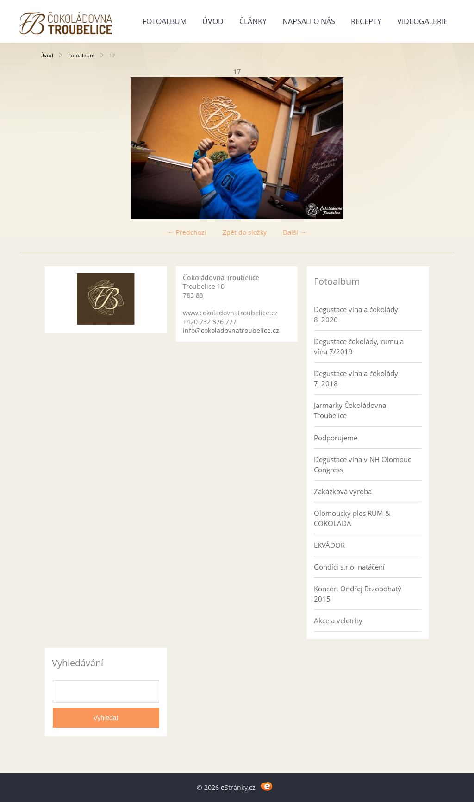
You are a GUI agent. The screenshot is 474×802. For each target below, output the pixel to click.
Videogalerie (422, 21)
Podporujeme (335, 437)
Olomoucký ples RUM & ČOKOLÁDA (352, 518)
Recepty (366, 21)
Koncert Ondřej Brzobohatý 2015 (357, 593)
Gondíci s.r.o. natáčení (349, 566)
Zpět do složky (245, 232)
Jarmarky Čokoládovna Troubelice (350, 410)
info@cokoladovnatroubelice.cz (231, 330)
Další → (294, 232)
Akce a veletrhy (338, 620)
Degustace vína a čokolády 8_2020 (356, 314)
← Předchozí (187, 232)
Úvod (213, 21)
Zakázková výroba (343, 491)
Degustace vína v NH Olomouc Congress (362, 464)
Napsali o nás (308, 21)
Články (253, 21)
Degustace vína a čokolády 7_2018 (356, 378)
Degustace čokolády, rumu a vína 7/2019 (359, 346)
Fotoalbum (165, 21)
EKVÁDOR (329, 545)
